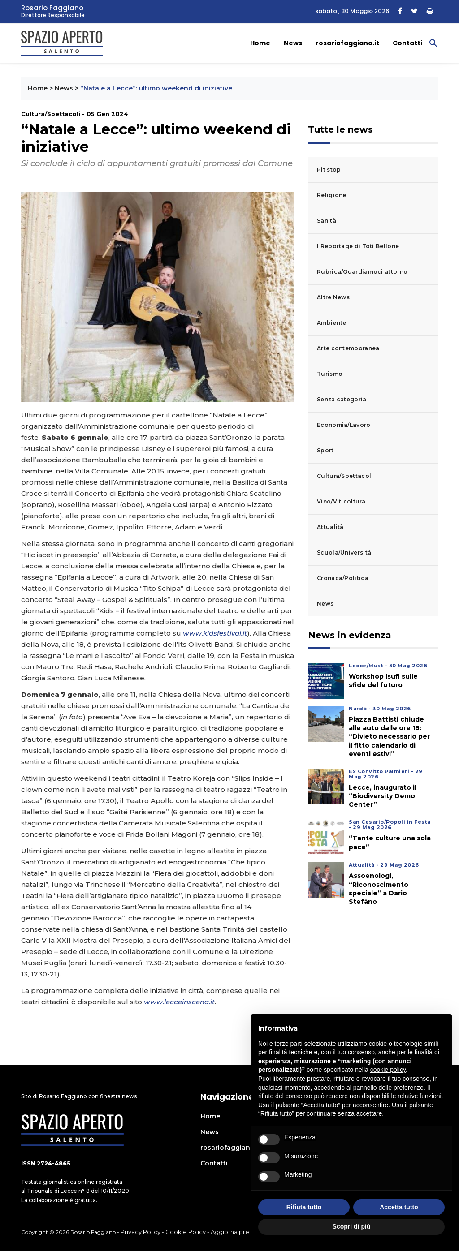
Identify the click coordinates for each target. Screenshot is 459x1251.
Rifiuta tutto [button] (304, 1207)
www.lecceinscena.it (179, 1001)
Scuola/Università (344, 552)
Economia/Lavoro (344, 424)
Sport (325, 450)
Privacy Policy (140, 1231)
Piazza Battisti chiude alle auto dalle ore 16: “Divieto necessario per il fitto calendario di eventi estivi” (389, 736)
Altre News (333, 297)
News (293, 43)
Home (260, 43)
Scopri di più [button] (352, 1226)
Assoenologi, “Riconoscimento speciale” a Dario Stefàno (378, 889)
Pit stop (329, 169)
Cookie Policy (185, 1231)
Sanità (326, 220)
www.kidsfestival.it (215, 633)
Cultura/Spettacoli (345, 476)
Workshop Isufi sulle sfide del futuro (383, 680)
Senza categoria (342, 399)
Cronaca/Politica (342, 578)
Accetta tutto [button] (399, 1207)
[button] (433, 42)
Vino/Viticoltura (341, 501)
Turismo (329, 373)
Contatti (407, 43)
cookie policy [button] (388, 1069)
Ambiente (331, 322)
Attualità (330, 527)
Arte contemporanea (348, 348)
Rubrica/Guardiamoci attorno (362, 271)
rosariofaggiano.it (347, 43)
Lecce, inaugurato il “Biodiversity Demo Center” (382, 795)
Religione (331, 195)
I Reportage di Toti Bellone (358, 246)
